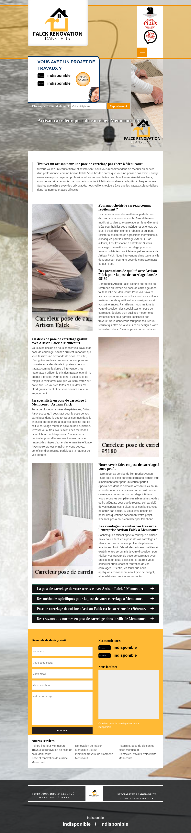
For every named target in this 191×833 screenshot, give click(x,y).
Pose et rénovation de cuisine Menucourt (50, 760)
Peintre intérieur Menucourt (48, 745)
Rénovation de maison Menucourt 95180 (88, 747)
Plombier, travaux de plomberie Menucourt (94, 756)
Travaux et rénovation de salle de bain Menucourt (52, 752)
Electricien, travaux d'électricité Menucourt (137, 756)
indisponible (125, 647)
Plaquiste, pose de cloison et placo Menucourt (136, 747)
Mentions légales (54, 797)
